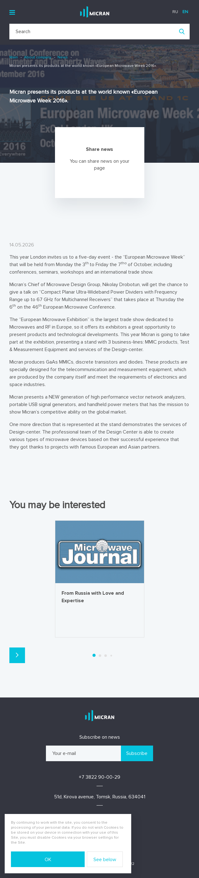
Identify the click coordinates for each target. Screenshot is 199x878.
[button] (17, 655)
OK (48, 859)
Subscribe (136, 753)
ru (175, 11)
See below (104, 859)
